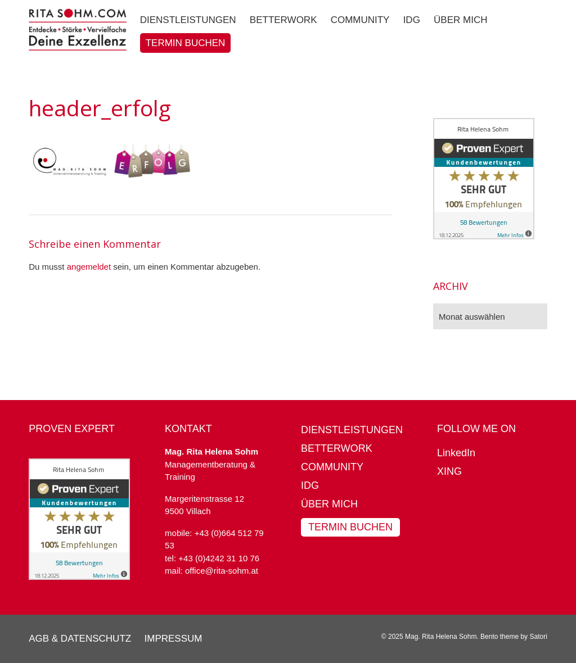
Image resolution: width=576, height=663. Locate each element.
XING (449, 471)
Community (332, 467)
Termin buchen (350, 527)
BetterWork (336, 448)
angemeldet (89, 266)
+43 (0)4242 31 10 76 (218, 558)
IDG (310, 485)
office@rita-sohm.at (221, 570)
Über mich (329, 504)
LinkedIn (456, 452)
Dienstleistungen (352, 429)
